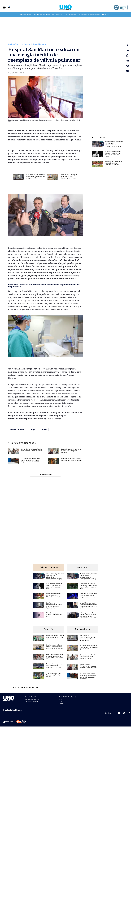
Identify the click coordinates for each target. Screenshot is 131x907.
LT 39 (104, 15)
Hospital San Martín (39, 44)
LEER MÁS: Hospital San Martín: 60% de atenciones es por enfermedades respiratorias (44, 285)
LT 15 (109, 15)
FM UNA (61, 703)
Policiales (50, 15)
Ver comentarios (45, 474)
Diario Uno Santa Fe (31, 701)
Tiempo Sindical (94, 15)
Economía (73, 15)
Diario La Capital (30, 697)
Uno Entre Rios (13, 44)
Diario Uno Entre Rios (32, 699)
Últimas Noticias (26, 15)
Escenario (83, 15)
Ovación (58, 15)
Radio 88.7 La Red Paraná (67, 697)
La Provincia (39, 15)
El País (65, 15)
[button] (4, 7)
